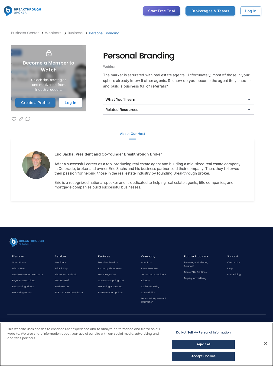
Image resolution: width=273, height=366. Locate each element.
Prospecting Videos (23, 286)
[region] (136, 344)
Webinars (60, 262)
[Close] (265, 343)
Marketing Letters (22, 293)
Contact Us (233, 262)
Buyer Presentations (23, 280)
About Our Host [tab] (132, 134)
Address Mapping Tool (111, 280)
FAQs (230, 268)
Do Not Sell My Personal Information (203, 332)
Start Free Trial (161, 11)
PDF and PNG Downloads (69, 293)
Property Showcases (110, 268)
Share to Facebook (66, 274)
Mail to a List (62, 286)
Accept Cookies (203, 356)
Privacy (145, 280)
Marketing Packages (110, 286)
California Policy (150, 286)
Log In (251, 10)
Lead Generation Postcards (27, 274)
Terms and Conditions (153, 274)
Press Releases (149, 268)
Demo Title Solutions (195, 272)
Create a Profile (35, 102)
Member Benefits (108, 262)
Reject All (203, 344)
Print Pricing (234, 274)
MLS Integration (107, 274)
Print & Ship (61, 268)
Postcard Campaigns (110, 293)
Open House (19, 262)
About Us (146, 262)
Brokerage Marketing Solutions (196, 264)
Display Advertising (195, 278)
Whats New (18, 268)
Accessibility (148, 293)
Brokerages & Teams (210, 11)
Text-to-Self (62, 280)
